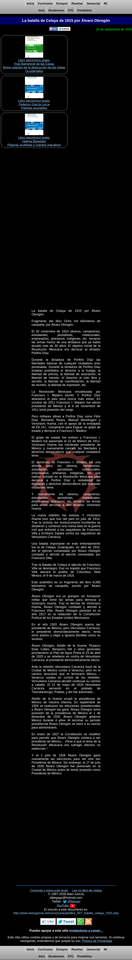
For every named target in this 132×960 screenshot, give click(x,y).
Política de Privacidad (97, 941)
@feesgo (74, 901)
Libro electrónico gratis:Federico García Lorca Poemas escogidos (34, 104)
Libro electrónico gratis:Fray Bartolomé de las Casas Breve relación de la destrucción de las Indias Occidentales (34, 66)
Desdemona (56, 10)
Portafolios (84, 10)
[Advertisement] (66, 173)
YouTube (63, 905)
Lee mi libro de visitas (87, 890)
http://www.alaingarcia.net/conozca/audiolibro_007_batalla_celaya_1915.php (65, 913)
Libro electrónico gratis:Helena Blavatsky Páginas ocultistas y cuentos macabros (34, 141)
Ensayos (62, 3)
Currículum (45, 3)
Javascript (93, 3)
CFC (70, 10)
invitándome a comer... (86, 930)
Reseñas (77, 3)
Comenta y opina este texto (49, 890)
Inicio (30, 3)
